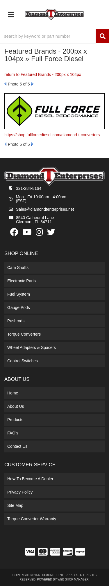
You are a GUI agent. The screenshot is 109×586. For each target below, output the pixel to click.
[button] (54, 36)
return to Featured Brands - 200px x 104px (42, 74)
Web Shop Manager (73, 579)
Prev (5, 83)
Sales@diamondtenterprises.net (45, 209)
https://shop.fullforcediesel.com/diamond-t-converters (52, 134)
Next (32, 83)
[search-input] (48, 36)
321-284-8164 (28, 188)
